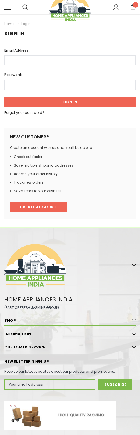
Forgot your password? (24, 112)
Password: (13, 74)
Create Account (38, 206)
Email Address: (17, 50)
